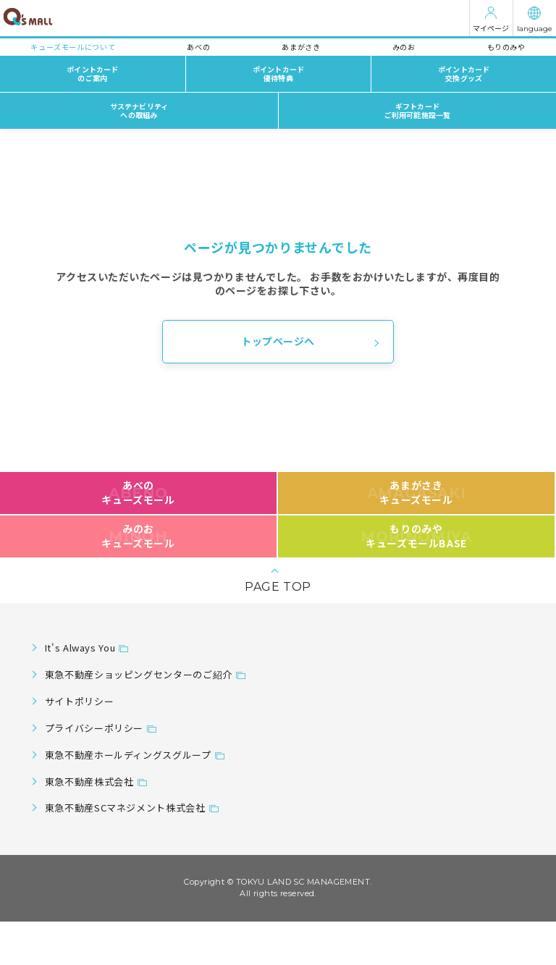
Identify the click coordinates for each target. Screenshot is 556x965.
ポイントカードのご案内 (92, 73)
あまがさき (301, 46)
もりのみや (506, 46)
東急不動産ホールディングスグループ (128, 755)
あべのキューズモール (137, 492)
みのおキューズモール (137, 535)
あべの (198, 46)
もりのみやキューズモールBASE (416, 535)
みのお (404, 46)
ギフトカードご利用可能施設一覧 (417, 110)
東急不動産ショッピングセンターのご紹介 (138, 674)
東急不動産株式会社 (89, 781)
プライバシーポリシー (94, 728)
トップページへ (278, 341)
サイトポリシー (79, 701)
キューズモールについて (72, 46)
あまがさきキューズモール (416, 492)
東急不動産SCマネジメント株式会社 (125, 807)
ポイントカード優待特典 (278, 73)
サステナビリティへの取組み (139, 110)
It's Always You (80, 647)
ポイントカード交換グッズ (463, 73)
